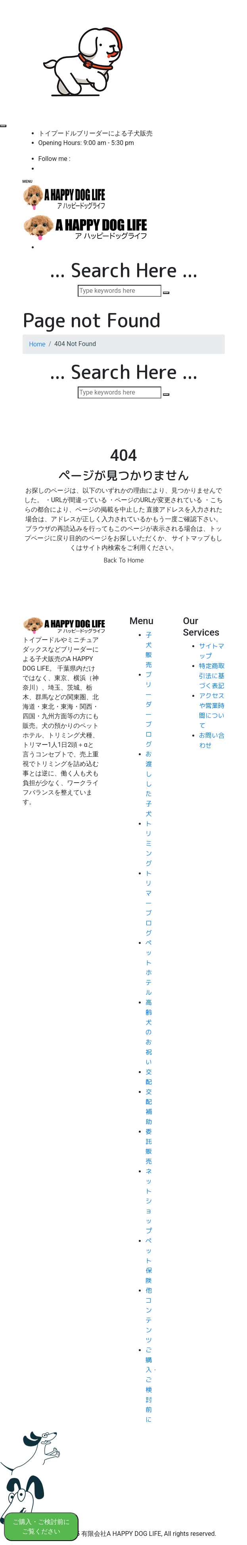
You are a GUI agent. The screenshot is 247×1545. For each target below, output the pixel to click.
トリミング (149, 843)
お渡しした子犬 (149, 784)
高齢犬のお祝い (149, 1032)
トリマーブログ (149, 903)
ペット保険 (149, 1260)
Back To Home (123, 560)
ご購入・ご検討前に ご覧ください (41, 1526)
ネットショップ (149, 1201)
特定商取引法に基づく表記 (211, 675)
